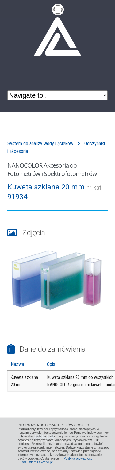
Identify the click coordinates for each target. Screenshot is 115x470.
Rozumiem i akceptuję (37, 462)
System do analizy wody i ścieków (40, 143)
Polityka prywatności (78, 458)
